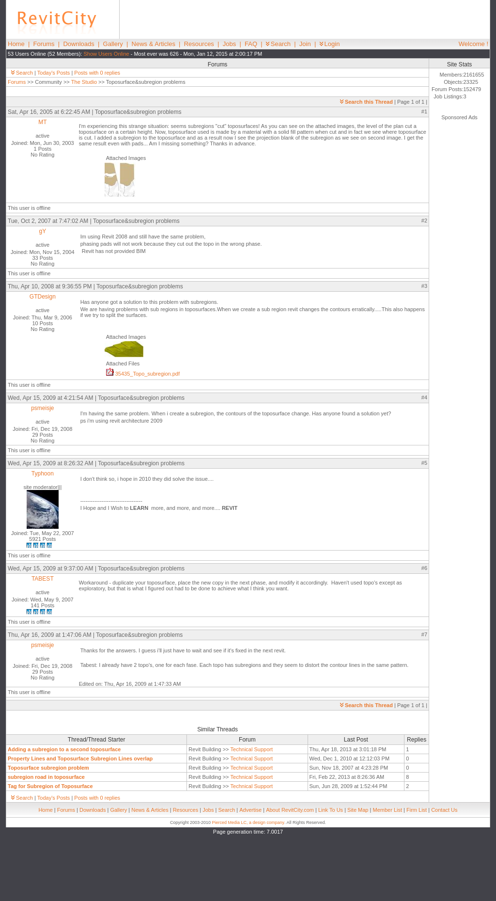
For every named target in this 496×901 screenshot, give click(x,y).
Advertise (250, 810)
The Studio (84, 82)
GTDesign (43, 296)
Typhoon (42, 473)
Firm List (416, 810)
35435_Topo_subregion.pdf (143, 374)
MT (42, 122)
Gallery (113, 43)
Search (278, 43)
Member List (387, 810)
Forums (44, 43)
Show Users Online (106, 54)
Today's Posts (53, 73)
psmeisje (42, 408)
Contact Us (444, 810)
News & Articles (153, 43)
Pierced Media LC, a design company (248, 822)
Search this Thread (366, 102)
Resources (199, 43)
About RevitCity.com (290, 810)
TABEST (42, 578)
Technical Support (252, 749)
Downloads (78, 43)
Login (330, 43)
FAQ (251, 43)
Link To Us (330, 810)
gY (42, 231)
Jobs (229, 43)
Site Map (357, 810)
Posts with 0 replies (97, 73)
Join (305, 43)
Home (16, 43)
